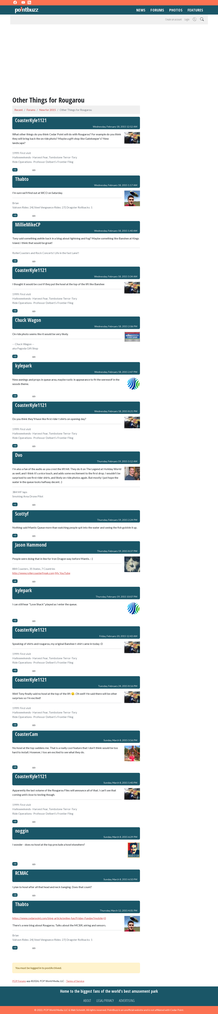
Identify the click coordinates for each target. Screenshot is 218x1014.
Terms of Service (75, 981)
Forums (157, 9)
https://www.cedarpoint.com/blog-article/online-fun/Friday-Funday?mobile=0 (59, 918)
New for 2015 (47, 109)
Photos (175, 9)
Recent (18, 109)
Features (195, 9)
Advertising (127, 1000)
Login (187, 19)
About (87, 1000)
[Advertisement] (109, 50)
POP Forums (19, 981)
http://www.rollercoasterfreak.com (33, 573)
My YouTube (62, 573)
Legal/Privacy (105, 1000)
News (140, 9)
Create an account (173, 19)
